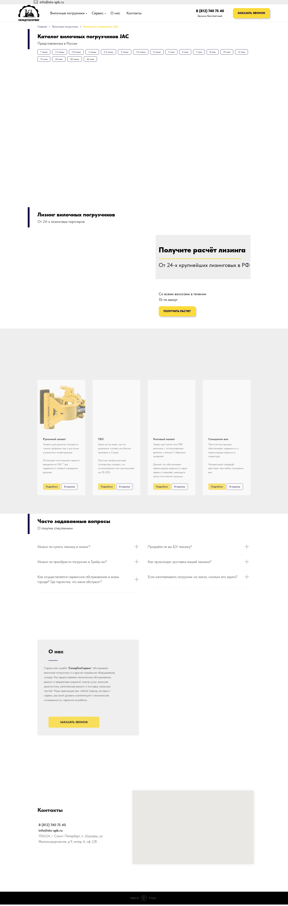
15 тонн (60, 60)
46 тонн (110, 60)
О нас (115, 13)
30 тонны (93, 60)
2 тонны (96, 52)
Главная (42, 26)
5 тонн (181, 52)
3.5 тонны (148, 52)
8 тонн (225, 52)
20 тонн (76, 60)
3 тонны (130, 52)
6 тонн (196, 52)
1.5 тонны (61, 52)
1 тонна (44, 52)
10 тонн (240, 52)
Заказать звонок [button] (251, 13)
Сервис (98, 13)
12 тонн (44, 60)
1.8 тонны (79, 52)
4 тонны (165, 52)
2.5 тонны (113, 52)
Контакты (134, 13)
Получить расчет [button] (177, 312)
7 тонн (210, 52)
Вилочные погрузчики (67, 13)
